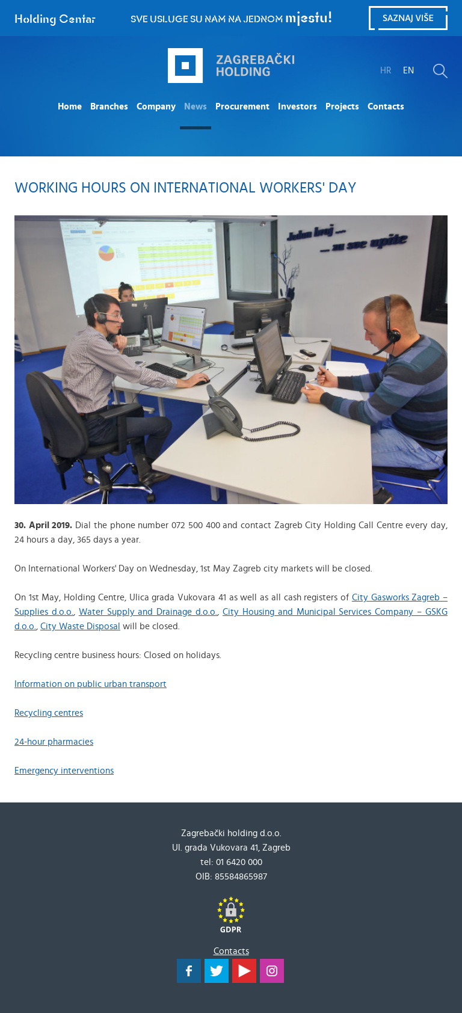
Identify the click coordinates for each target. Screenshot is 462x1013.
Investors (297, 106)
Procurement (242, 106)
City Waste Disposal (80, 626)
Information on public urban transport (90, 684)
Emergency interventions (64, 770)
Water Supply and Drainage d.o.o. (148, 612)
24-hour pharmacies (53, 742)
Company (156, 106)
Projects (342, 106)
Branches (109, 106)
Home (70, 106)
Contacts (386, 106)
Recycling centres (48, 713)
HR (385, 70)
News (195, 106)
